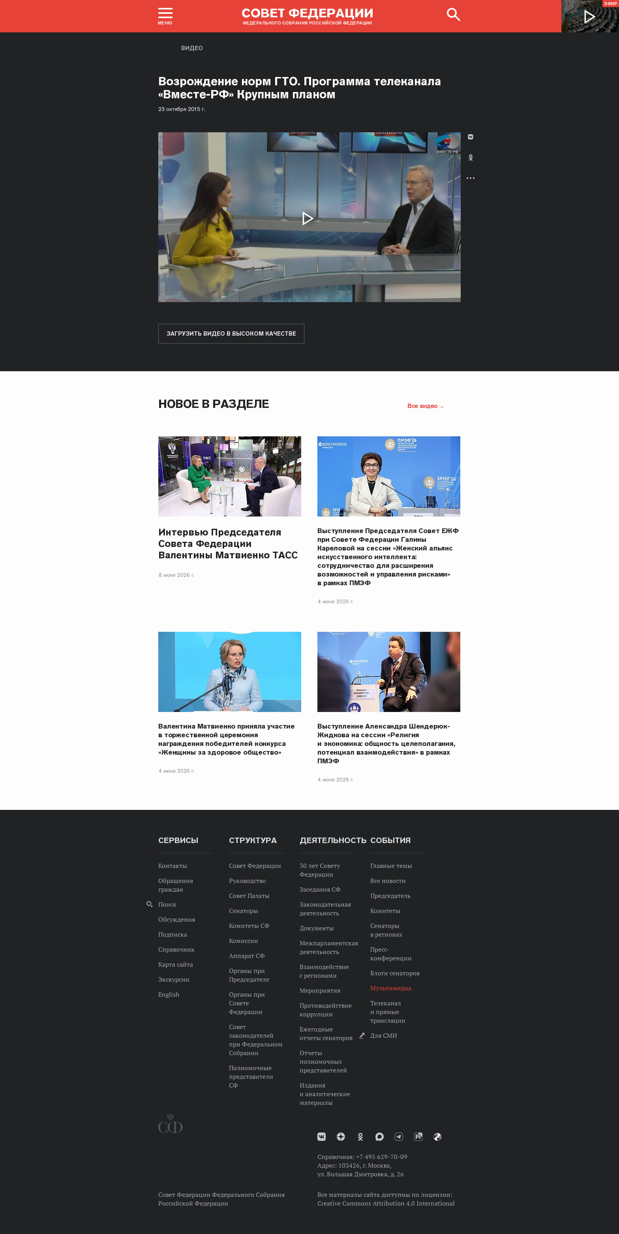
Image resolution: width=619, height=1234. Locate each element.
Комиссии (243, 941)
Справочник (176, 949)
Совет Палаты (249, 896)
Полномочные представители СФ (251, 1076)
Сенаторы (243, 911)
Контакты (172, 866)
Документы (317, 928)
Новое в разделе (213, 403)
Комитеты (385, 911)
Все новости (388, 881)
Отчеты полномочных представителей (323, 1061)
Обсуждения (176, 919)
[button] (165, 16)
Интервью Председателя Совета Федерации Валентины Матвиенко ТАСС (228, 543)
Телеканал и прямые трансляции (387, 1011)
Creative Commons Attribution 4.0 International (386, 1203)
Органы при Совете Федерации (247, 1003)
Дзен (341, 1137)
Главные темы (391, 866)
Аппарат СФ (247, 956)
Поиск (167, 904)
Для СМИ (383, 1035)
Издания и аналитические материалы (325, 1093)
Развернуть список (471, 178)
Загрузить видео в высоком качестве (231, 333)
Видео (192, 48)
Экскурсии (173, 979)
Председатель (390, 896)
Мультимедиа (390, 988)
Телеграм (399, 1137)
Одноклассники (470, 157)
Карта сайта (175, 964)
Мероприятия (320, 990)
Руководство (247, 881)
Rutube (418, 1137)
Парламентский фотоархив (437, 1137)
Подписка (172, 934)
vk (321, 1137)
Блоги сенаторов (395, 973)
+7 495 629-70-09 (381, 1157)
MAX (379, 1137)
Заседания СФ (320, 889)
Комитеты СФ (249, 926)
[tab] (470, 164)
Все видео (422, 405)
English (168, 994)
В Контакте (470, 136)
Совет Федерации (255, 866)
